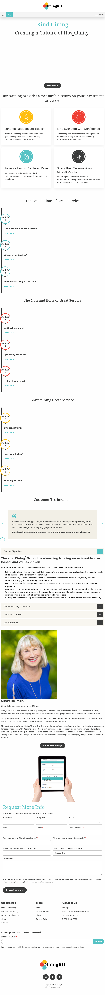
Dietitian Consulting (9, 911)
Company (40, 818)
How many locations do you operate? (19, 849)
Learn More (52, 85)
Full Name (7, 818)
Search (3, 15)
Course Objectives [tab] (13, 551)
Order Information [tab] (13, 614)
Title (5, 828)
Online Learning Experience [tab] (17, 606)
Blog (38, 907)
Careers (4, 922)
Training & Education (10, 915)
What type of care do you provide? (68, 849)
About (4, 919)
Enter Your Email (8, 937)
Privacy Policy (42, 919)
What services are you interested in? (69, 838)
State (71, 818)
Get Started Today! (52, 745)
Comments (8, 859)
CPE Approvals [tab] (11, 622)
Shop (38, 915)
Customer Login (43, 911)
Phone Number (75, 828)
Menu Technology (9, 907)
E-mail (39, 828)
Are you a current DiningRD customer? (20, 838)
